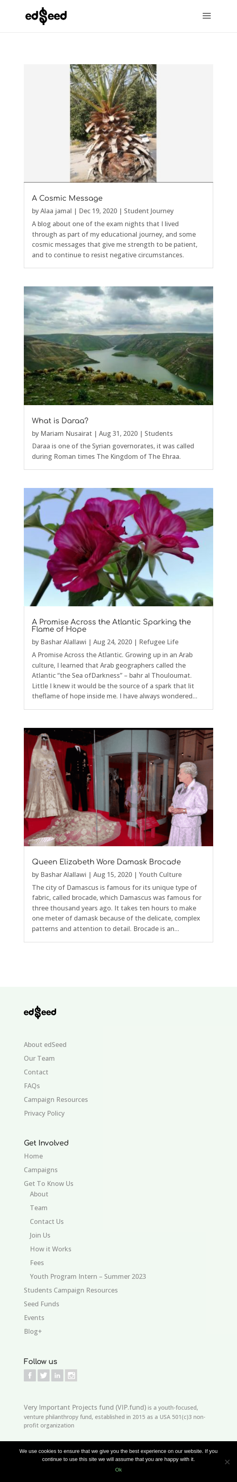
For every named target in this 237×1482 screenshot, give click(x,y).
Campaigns (41, 1169)
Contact (36, 1072)
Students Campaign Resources (71, 1290)
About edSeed (45, 1044)
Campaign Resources (56, 1099)
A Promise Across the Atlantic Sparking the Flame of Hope (111, 625)
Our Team (39, 1058)
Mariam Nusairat (66, 433)
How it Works (50, 1248)
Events (34, 1317)
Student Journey (149, 210)
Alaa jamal (56, 210)
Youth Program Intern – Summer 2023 (88, 1276)
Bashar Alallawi (63, 641)
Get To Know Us (48, 1183)
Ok (118, 1470)
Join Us (40, 1235)
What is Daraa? (60, 421)
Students (159, 433)
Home (33, 1156)
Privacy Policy (44, 1113)
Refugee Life (158, 641)
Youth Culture (160, 874)
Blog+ (33, 1331)
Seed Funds (41, 1303)
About (39, 1194)
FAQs (32, 1085)
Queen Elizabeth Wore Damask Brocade (106, 862)
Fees (37, 1262)
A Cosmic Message (67, 198)
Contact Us (47, 1221)
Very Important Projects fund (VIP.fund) (85, 1407)
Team (39, 1207)
